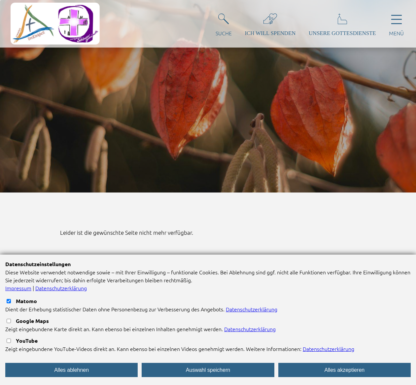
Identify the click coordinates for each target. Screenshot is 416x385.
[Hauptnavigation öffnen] (396, 23)
